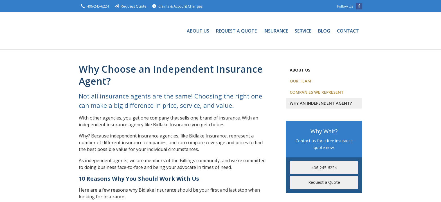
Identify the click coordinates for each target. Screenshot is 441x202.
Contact (348, 31)
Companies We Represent (317, 92)
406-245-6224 (324, 167)
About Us (198, 31)
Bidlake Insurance (97, 31)
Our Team (300, 81)
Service (303, 31)
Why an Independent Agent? (321, 103)
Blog (324, 31)
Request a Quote (236, 31)
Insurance (276, 31)
